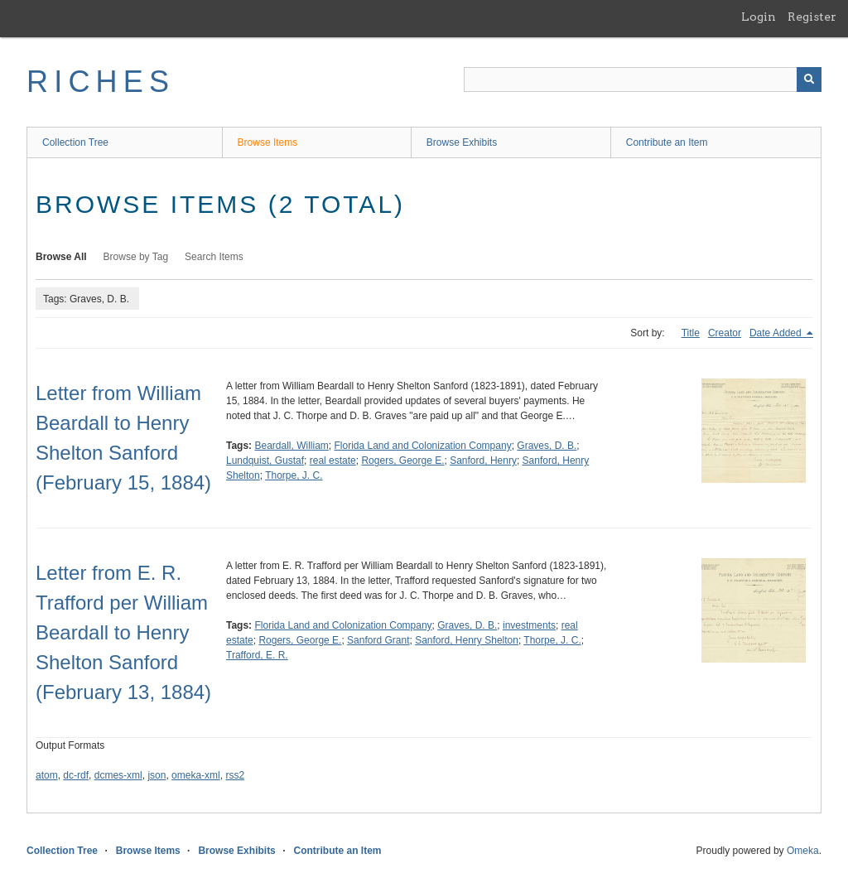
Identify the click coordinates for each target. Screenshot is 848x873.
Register (812, 16)
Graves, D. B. (546, 445)
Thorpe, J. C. (293, 475)
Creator (724, 333)
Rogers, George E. (402, 460)
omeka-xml (195, 775)
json (156, 775)
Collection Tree (75, 142)
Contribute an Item (667, 142)
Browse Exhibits (461, 142)
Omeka (803, 850)
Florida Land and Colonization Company (423, 445)
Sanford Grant (378, 640)
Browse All (61, 257)
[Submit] (809, 79)
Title (691, 333)
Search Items (214, 257)
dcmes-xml (118, 775)
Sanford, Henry (483, 460)
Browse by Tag (136, 257)
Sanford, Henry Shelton (466, 640)
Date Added (776, 333)
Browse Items (268, 142)
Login (758, 16)
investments (529, 625)
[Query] (643, 79)
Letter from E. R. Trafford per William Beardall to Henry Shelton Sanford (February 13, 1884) (123, 632)
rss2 (234, 775)
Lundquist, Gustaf (265, 460)
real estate (333, 460)
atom (47, 775)
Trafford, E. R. (257, 655)
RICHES (100, 82)
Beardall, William (291, 445)
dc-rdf (76, 775)
